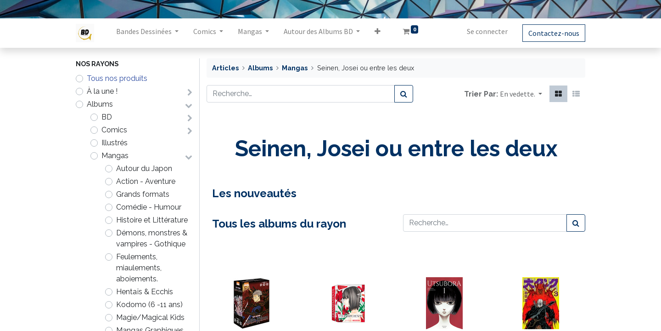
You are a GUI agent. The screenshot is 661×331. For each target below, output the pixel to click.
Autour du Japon (144, 168)
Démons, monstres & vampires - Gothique (151, 238)
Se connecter (487, 31)
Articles (225, 68)
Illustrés (114, 142)
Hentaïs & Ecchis (144, 291)
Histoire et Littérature (152, 220)
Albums (100, 104)
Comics (114, 130)
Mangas (115, 155)
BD (106, 117)
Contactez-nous (553, 33)
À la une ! (102, 91)
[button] (378, 33)
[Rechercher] (403, 94)
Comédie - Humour (148, 207)
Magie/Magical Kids (150, 317)
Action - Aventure (145, 181)
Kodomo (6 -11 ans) (149, 304)
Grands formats (142, 194)
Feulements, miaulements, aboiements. (139, 267)
